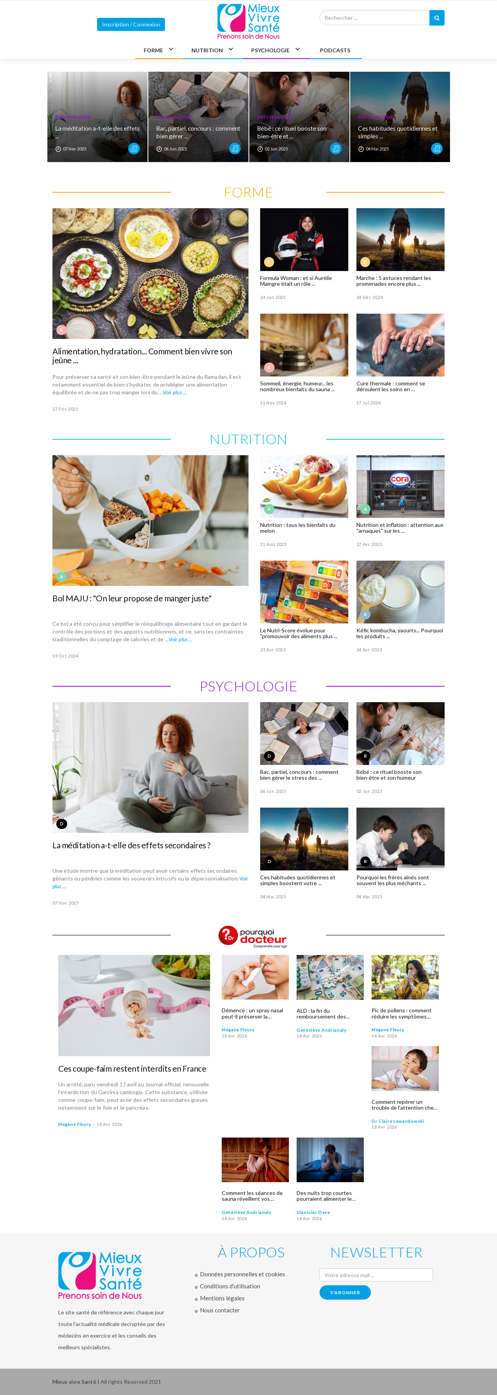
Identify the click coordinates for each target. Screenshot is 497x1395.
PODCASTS (335, 50)
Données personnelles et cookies (242, 1274)
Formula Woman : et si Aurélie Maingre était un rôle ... (296, 281)
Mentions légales (222, 1298)
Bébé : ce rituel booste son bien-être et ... (292, 132)
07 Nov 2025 (65, 902)
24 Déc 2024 (369, 297)
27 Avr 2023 (369, 544)
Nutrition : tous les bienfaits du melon (297, 527)
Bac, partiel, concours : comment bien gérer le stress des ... (299, 774)
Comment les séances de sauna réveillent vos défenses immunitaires (252, 1196)
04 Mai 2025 (273, 896)
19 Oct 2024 (65, 655)
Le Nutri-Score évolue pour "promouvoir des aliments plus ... (298, 633)
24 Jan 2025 (273, 297)
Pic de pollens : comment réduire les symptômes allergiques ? (402, 1013)
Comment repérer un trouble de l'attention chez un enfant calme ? (404, 1104)
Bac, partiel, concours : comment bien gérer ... (186, 132)
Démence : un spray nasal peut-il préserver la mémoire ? (252, 1013)
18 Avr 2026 (109, 1124)
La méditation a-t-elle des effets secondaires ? (131, 845)
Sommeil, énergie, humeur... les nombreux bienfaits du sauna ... (297, 386)
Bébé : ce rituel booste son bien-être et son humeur (389, 774)
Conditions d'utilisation (230, 1286)
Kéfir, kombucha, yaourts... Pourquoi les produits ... (399, 633)
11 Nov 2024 (273, 402)
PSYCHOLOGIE (270, 50)
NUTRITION (207, 50)
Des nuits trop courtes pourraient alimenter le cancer (324, 1196)
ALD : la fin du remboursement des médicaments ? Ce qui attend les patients (323, 1013)
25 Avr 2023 (273, 649)
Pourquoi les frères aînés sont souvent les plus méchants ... (392, 880)
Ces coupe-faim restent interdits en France (132, 1068)
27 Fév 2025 (65, 408)
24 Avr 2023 (369, 649)
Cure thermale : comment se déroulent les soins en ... (390, 386)
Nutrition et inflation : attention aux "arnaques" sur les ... (399, 527)
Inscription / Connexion (131, 24)
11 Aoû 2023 (273, 544)
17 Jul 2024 (368, 402)
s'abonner (345, 1292)
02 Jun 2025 (369, 791)
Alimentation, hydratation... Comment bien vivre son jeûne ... (142, 355)
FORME (153, 50)
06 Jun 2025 (273, 791)
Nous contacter (220, 1310)
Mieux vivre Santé (74, 1381)
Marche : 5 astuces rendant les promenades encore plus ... (393, 281)
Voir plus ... (174, 392)
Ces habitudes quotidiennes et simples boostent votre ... (297, 880)
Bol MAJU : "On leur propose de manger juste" (132, 598)
